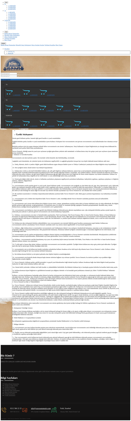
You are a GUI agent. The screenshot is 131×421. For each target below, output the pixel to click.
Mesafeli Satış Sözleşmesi (12, 35)
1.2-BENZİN (12, 14)
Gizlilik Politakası (9, 387)
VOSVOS (7, 20)
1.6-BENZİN (12, 7)
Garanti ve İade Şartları (11, 385)
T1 (5, 4)
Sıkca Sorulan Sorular (10, 37)
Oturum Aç (11, 51)
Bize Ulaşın (7, 40)
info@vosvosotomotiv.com (41, 408)
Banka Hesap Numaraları (11, 33)
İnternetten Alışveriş (10, 389)
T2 (5, 10)
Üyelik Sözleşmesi (9, 395)
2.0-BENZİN (12, 9)
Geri (6, 2)
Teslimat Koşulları (9, 38)
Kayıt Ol (10, 53)
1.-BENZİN (11, 12)
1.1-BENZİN (12, 22)
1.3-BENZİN (12, 6)
